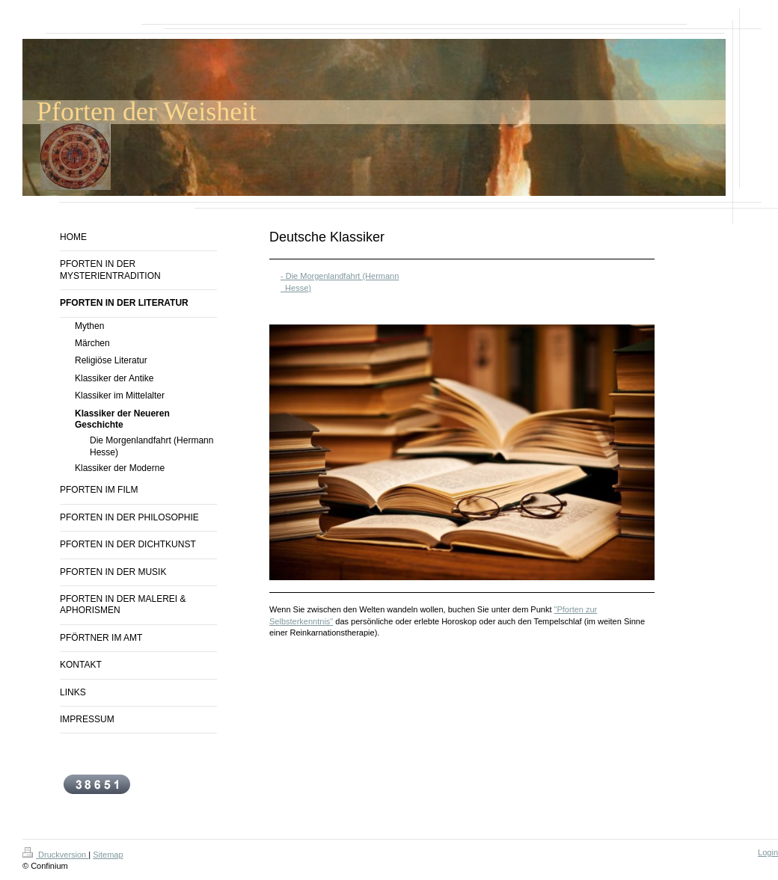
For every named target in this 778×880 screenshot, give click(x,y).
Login (768, 852)
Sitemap (108, 854)
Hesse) (296, 287)
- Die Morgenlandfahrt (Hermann (340, 275)
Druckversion (55, 854)
